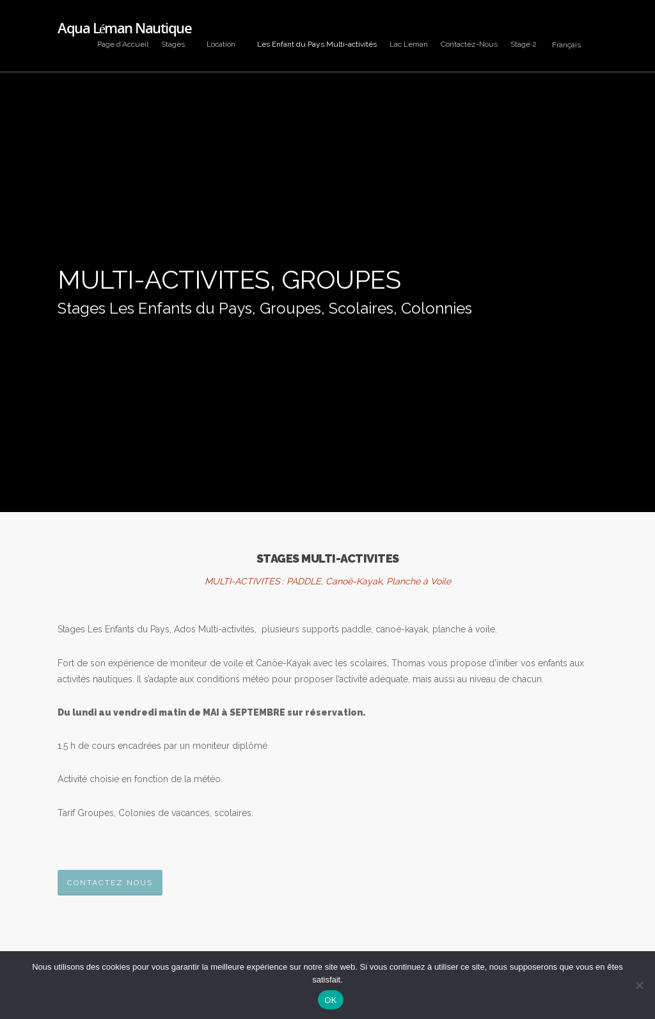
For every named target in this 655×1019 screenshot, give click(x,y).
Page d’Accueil (122, 44)
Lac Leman (409, 44)
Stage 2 (523, 44)
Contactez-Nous (469, 44)
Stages (178, 44)
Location (226, 44)
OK (330, 1000)
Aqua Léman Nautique (124, 27)
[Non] (639, 985)
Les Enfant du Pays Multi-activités (317, 44)
